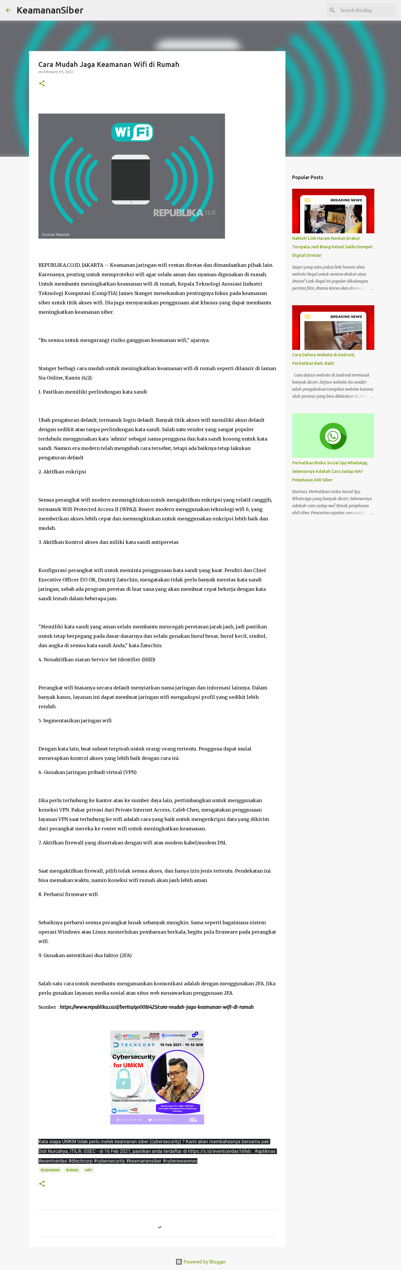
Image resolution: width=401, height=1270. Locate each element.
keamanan (50, 1170)
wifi (88, 1170)
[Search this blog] (365, 10)
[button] (41, 84)
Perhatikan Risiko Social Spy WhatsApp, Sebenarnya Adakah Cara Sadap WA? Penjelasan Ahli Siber (330, 471)
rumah (72, 1170)
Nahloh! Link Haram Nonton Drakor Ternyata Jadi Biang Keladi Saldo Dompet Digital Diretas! (332, 247)
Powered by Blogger (200, 1261)
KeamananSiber (50, 10)
